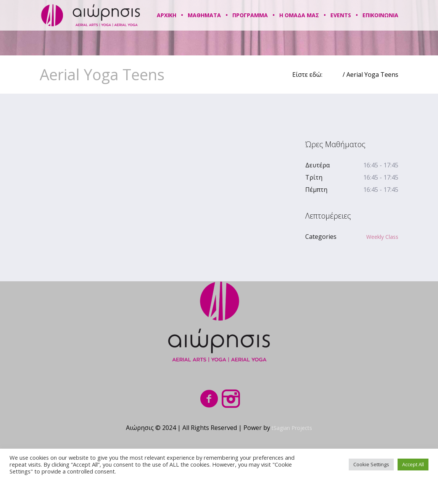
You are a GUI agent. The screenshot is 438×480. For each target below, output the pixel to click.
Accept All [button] (413, 464)
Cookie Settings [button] (371, 464)
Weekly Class (382, 236)
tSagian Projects (292, 427)
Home (332, 74)
